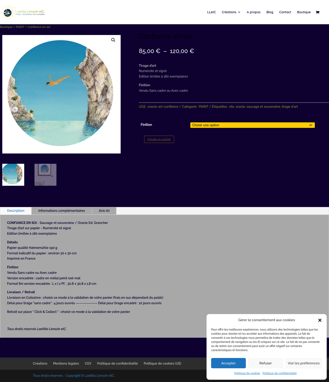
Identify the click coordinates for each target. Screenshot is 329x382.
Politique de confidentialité (280, 373)
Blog (269, 12)
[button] (320, 320)
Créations (229, 12)
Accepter (228, 363)
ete (231, 106)
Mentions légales (66, 363)
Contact (285, 12)
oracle (240, 106)
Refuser (265, 363)
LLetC (211, 12)
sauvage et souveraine (263, 106)
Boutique (304, 12)
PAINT (20, 27)
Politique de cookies (247, 373)
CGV (88, 363)
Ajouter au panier (159, 139)
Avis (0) (104, 211)
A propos (253, 12)
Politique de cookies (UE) (162, 363)
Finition (146, 124)
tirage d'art (290, 106)
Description (15, 211)
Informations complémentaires (61, 211)
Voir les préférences (304, 363)
